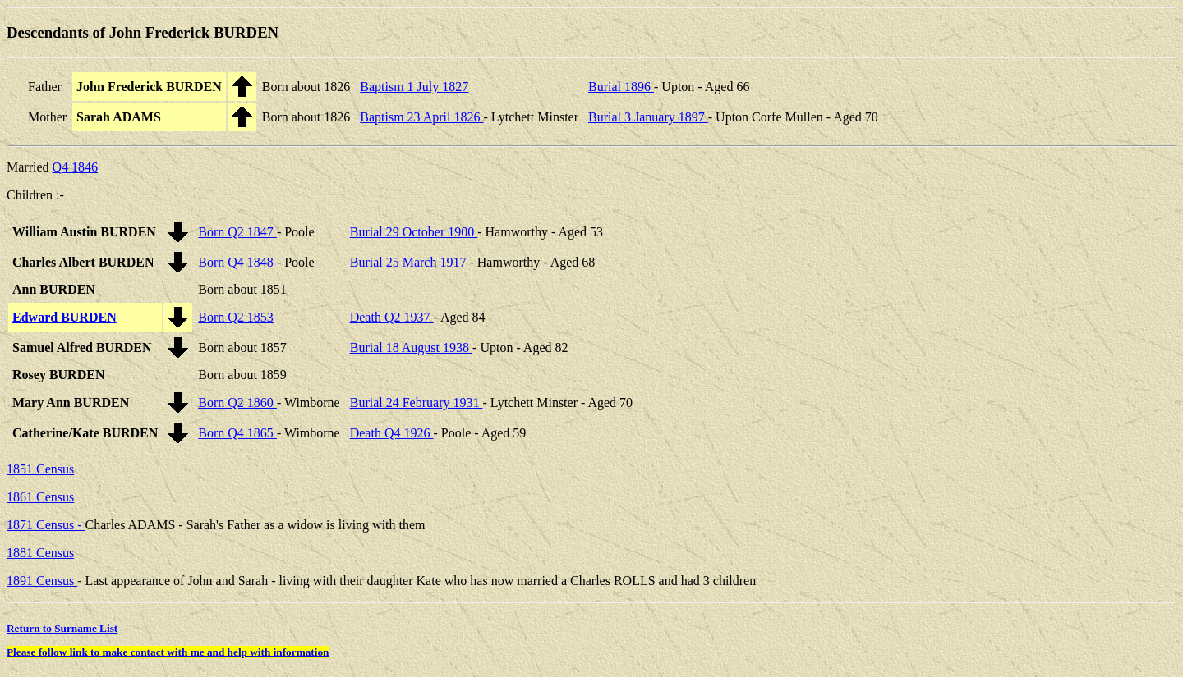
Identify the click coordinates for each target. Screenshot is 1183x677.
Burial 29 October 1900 (414, 232)
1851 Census (40, 469)
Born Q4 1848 (237, 262)
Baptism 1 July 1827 (414, 87)
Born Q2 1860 (237, 402)
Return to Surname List (62, 628)
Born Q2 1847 (237, 232)
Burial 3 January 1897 (648, 117)
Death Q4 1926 (392, 433)
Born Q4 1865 (237, 433)
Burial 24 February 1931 (416, 402)
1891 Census (42, 581)
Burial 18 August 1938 (411, 348)
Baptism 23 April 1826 (421, 117)
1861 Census (40, 497)
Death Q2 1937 (392, 317)
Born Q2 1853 (236, 317)
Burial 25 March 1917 (410, 262)
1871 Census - (46, 525)
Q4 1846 (76, 167)
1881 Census (40, 553)
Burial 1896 (621, 87)
